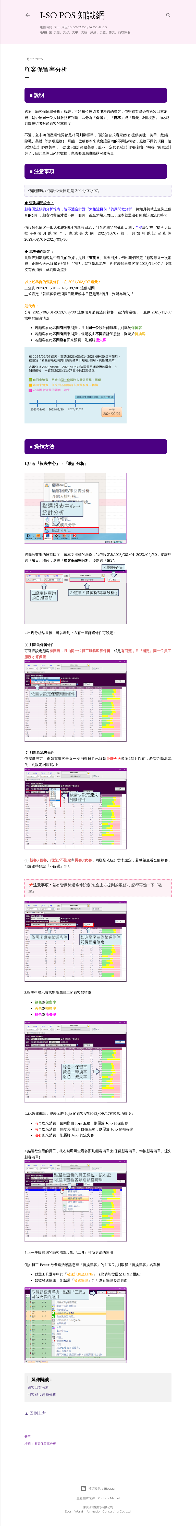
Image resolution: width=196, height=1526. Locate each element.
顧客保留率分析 (45, 1444)
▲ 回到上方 (35, 1413)
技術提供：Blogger (98, 1489)
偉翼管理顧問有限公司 (98, 1507)
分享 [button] (27, 1436)
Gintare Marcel (109, 1498)
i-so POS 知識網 (72, 15)
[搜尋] (168, 14)
